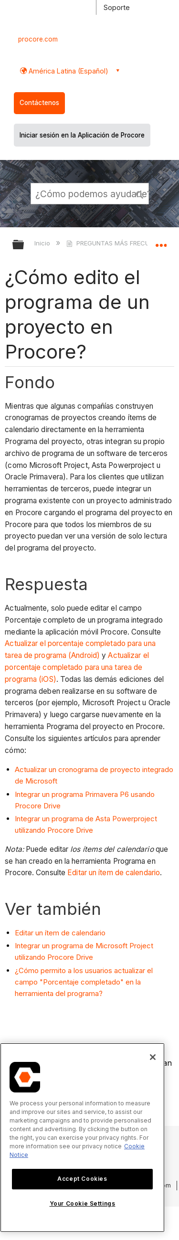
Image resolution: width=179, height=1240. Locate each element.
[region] (82, 1137)
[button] (140, 193)
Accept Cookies (82, 1178)
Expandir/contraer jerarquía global (24, 245)
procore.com (38, 39)
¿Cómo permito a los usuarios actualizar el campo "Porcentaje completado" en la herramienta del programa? (84, 982)
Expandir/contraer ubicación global (161, 241)
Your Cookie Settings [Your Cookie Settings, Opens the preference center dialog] (83, 1203)
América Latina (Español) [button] (67, 71)
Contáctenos (39, 102)
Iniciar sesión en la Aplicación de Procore (82, 135)
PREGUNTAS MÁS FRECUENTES (118, 243)
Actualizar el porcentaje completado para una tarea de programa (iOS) (76, 667)
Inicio (43, 243)
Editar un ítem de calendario (113, 872)
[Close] (152, 1057)
